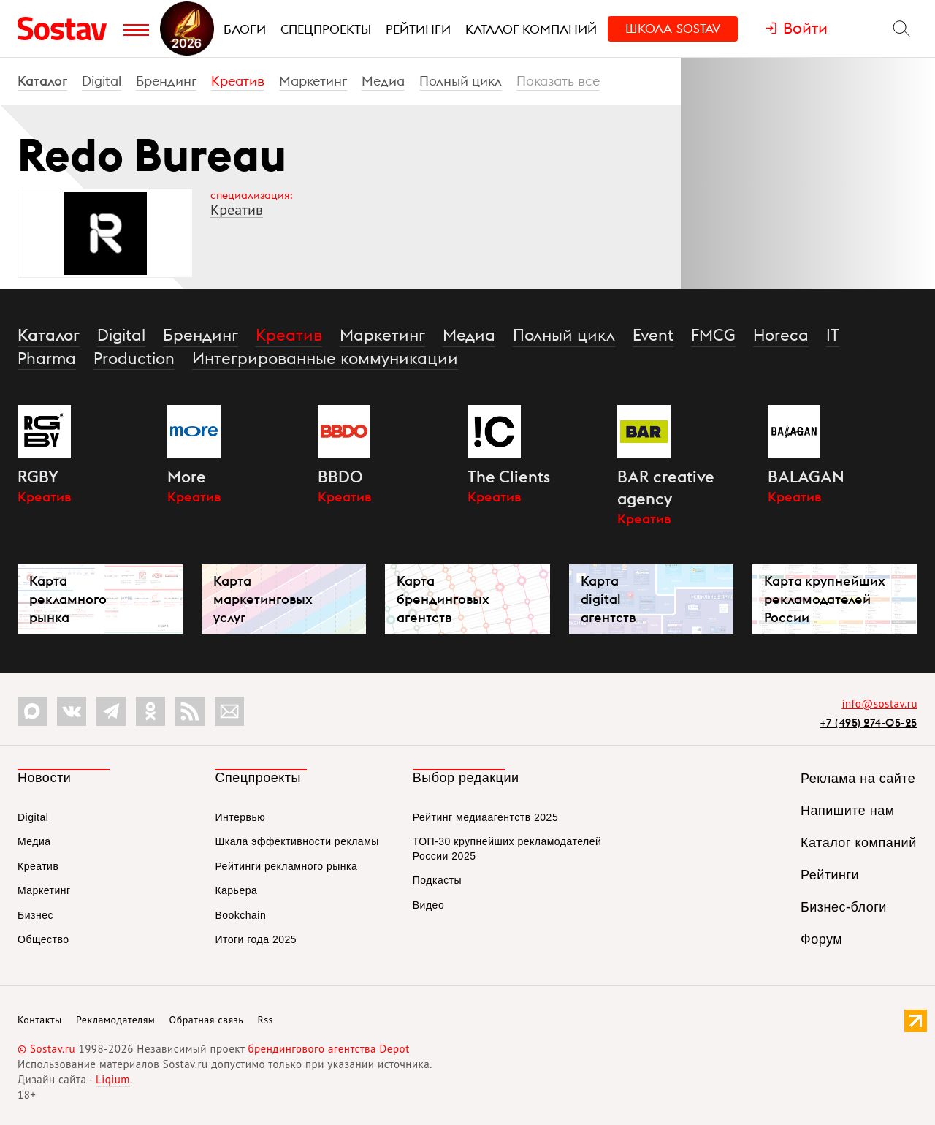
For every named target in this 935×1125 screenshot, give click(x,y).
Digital (101, 80)
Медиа (383, 80)
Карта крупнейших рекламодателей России (824, 599)
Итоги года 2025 (256, 939)
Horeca (781, 335)
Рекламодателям (115, 1019)
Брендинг (166, 80)
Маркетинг (313, 80)
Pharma (47, 358)
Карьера (236, 890)
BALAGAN (806, 476)
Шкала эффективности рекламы (296, 841)
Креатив (237, 80)
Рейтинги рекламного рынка (286, 866)
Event (653, 335)
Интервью (240, 817)
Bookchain (240, 915)
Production (134, 358)
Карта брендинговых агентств (443, 599)
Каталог (42, 80)
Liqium (113, 1079)
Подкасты (437, 880)
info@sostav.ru (879, 704)
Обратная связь (206, 1019)
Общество (43, 939)
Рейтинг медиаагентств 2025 (485, 817)
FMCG (713, 335)
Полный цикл (460, 80)
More (186, 476)
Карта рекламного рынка (68, 599)
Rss (265, 1019)
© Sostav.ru (46, 1049)
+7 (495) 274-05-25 (868, 723)
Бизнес (35, 915)
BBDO (340, 476)
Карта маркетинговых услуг (263, 599)
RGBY (38, 476)
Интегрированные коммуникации (325, 358)
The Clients (509, 476)
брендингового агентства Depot (328, 1049)
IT (832, 335)
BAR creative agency (665, 487)
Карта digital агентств (608, 599)
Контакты (40, 1019)
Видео (428, 905)
